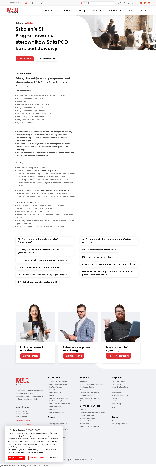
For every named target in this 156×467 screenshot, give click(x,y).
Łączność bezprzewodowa (89, 393)
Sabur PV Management (56, 412)
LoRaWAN (83, 410)
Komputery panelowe (87, 418)
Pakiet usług (116, 404)
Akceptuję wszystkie (16, 458)
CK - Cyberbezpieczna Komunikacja (99, 249)
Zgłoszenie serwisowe (118, 356)
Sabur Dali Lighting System (57, 401)
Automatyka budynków (56, 421)
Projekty (115, 398)
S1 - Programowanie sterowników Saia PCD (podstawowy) (38, 241)
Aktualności (116, 421)
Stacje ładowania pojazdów (89, 398)
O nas (129, 10)
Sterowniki (83, 381)
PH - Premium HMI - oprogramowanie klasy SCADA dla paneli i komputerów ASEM (107, 273)
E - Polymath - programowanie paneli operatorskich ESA (108, 264)
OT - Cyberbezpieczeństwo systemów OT (37, 282)
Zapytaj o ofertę (30, 356)
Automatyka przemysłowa (57, 424)
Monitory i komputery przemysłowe (92, 413)
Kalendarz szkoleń (46, 58)
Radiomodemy (85, 424)
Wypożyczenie (117, 393)
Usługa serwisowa (118, 381)
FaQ (113, 408)
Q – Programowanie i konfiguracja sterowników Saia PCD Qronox (106, 241)
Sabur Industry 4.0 (54, 393)
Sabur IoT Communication (57, 384)
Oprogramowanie (86, 395)
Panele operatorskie (87, 387)
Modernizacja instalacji (120, 390)
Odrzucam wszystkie (37, 458)
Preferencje (54, 458)
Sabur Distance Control (56, 409)
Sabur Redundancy (54, 407)
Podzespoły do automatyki (89, 390)
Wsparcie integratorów (120, 387)
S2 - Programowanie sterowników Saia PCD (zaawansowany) (38, 251)
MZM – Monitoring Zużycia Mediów (98, 257)
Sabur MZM (51, 390)
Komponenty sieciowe (88, 401)
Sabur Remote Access (55, 387)
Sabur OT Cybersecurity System (59, 404)
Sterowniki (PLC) (85, 421)
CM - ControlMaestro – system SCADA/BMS (38, 267)
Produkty (81, 10)
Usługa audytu (117, 384)
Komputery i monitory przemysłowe (93, 384)
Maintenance (117, 401)
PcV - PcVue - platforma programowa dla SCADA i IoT (43, 260)
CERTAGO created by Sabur (57, 381)
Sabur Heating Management (58, 398)
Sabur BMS (51, 395)
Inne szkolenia (24, 58)
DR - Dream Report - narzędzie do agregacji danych (42, 274)
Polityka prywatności (119, 424)
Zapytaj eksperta (74, 356)
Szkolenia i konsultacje (120, 395)
